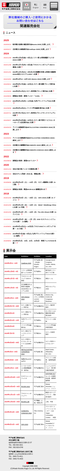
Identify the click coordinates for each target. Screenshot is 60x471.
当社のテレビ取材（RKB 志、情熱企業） (27, 174)
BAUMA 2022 (25, 386)
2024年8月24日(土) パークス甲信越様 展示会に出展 (31, 108)
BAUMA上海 (25, 401)
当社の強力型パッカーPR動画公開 (25, 169)
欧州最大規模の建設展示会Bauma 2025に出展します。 (32, 44)
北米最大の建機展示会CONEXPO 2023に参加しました (32, 145)
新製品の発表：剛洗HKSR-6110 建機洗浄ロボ (29, 189)
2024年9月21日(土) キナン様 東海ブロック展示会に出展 (32, 91)
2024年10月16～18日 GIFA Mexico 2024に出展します (31, 79)
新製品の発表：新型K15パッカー (24, 161)
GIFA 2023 (24, 424)
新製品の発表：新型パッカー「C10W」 (27, 96)
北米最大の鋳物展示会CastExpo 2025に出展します (31, 49)
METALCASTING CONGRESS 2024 (26, 352)
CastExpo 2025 (26, 263)
